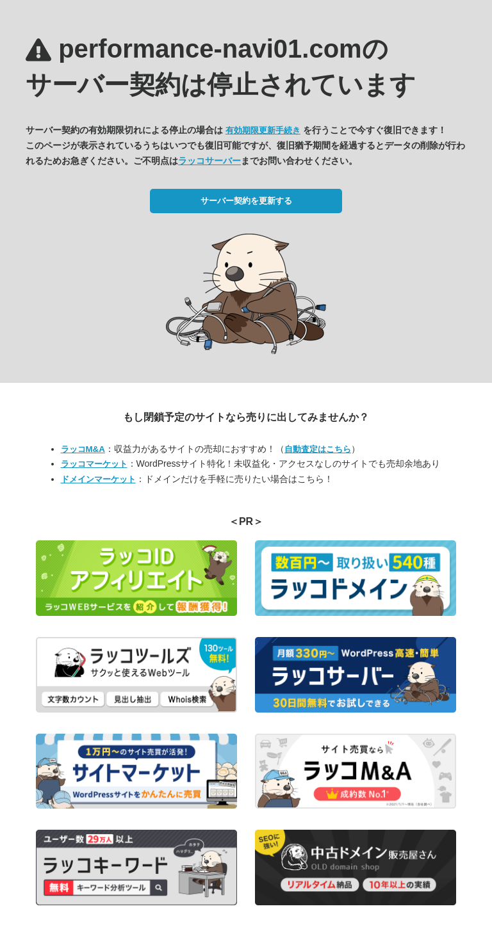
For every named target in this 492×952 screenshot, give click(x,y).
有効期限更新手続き (263, 130)
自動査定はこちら (317, 449)
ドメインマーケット (98, 479)
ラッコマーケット (94, 464)
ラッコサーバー (209, 161)
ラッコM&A (83, 449)
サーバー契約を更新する (246, 201)
